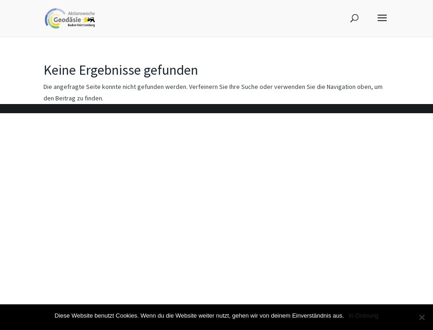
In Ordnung (364, 315)
